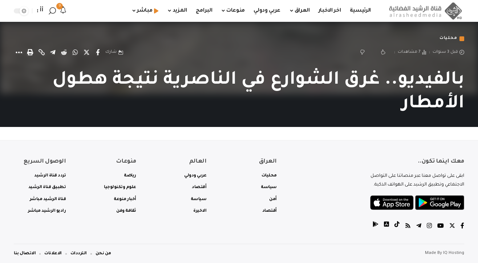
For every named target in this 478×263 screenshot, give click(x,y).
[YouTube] (440, 227)
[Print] (30, 52)
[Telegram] (418, 227)
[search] (52, 11)
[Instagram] (429, 227)
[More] (19, 52)
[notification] (63, 11)
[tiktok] (397, 227)
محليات (448, 38)
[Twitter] (452, 227)
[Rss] (408, 227)
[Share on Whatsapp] (75, 52)
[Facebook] (462, 227)
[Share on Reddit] (64, 52)
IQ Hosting (453, 253)
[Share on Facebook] (98, 52)
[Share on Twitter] (86, 52)
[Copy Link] (41, 52)
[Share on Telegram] (53, 52)
